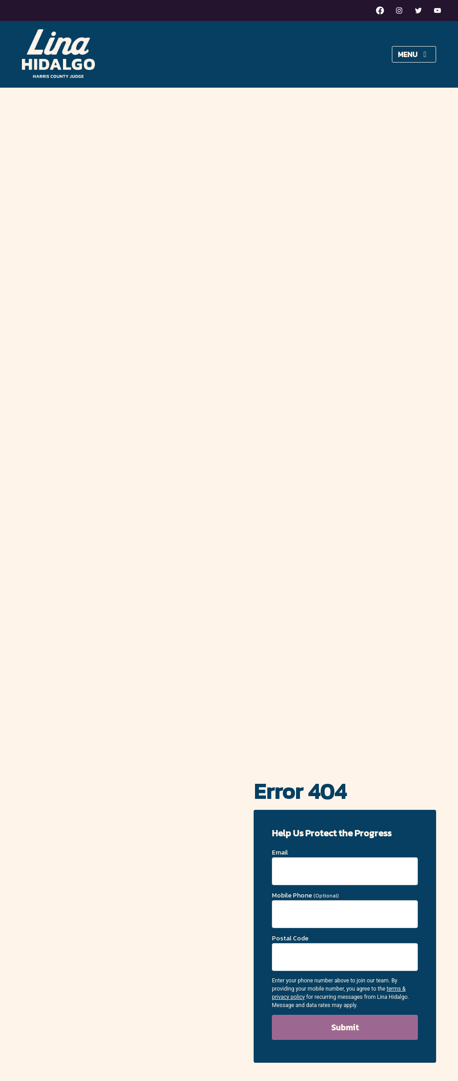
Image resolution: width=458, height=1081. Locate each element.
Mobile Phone (345, 909)
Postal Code (345, 952)
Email (345, 866)
